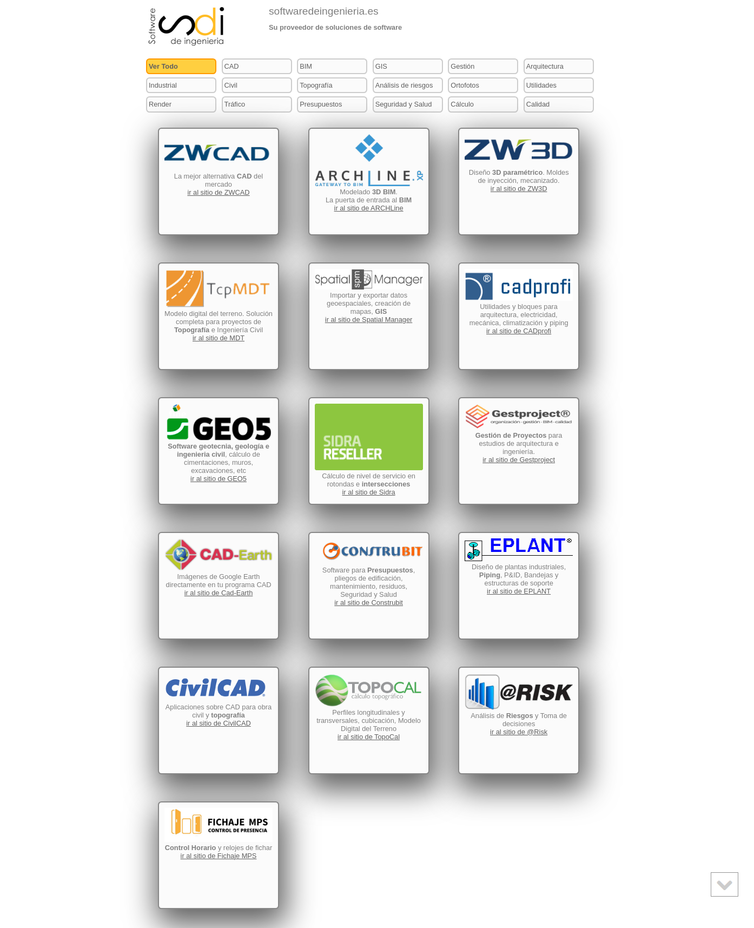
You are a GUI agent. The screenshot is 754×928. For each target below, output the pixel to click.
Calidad (538, 104)
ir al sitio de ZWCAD (218, 192)
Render (160, 104)
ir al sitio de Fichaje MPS (219, 856)
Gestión (462, 66)
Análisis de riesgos (404, 85)
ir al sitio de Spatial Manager (368, 319)
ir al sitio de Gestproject (518, 460)
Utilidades (541, 85)
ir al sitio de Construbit (368, 602)
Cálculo (462, 104)
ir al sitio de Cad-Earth (218, 593)
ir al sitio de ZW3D (519, 189)
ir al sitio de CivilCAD (218, 723)
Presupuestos (321, 104)
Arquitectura (545, 66)
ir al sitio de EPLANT (519, 591)
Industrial (163, 85)
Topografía (316, 85)
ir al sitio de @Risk (518, 732)
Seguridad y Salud (403, 104)
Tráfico (235, 104)
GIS (381, 66)
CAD (231, 66)
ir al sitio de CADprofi (518, 331)
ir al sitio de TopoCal (369, 737)
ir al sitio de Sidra (368, 492)
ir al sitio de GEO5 (218, 479)
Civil (230, 85)
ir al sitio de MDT (218, 338)
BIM (306, 66)
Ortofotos (465, 85)
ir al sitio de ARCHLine (369, 208)
